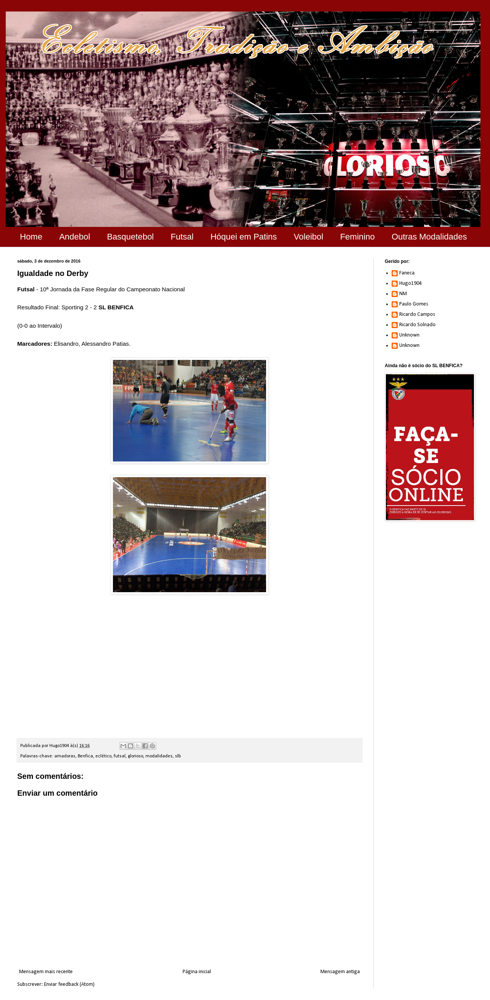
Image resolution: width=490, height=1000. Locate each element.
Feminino (357, 236)
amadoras (64, 756)
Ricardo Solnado (417, 325)
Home (31, 236)
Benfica (85, 756)
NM (403, 294)
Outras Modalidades (429, 236)
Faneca (407, 273)
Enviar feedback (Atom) (69, 984)
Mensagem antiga (340, 972)
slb (178, 756)
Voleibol (308, 236)
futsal (120, 756)
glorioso (135, 756)
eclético (103, 756)
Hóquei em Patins (244, 236)
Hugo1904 (410, 283)
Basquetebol (130, 236)
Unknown (409, 335)
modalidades (159, 756)
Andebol (74, 236)
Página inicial (197, 972)
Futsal (182, 236)
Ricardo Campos (417, 314)
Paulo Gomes (413, 304)
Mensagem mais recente (46, 972)
